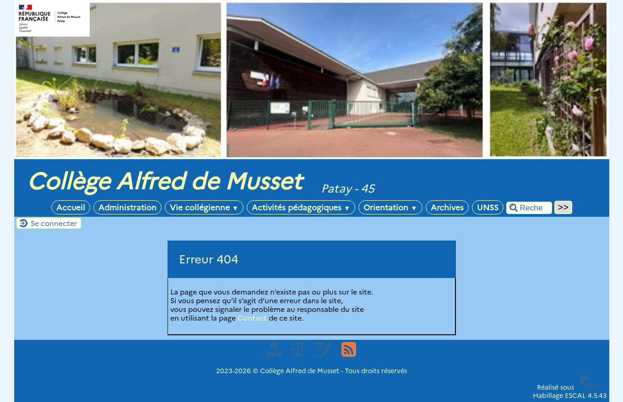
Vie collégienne (204, 207)
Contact (252, 318)
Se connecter (54, 223)
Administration (127, 207)
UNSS (487, 207)
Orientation (390, 207)
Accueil (70, 207)
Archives (447, 207)
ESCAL (575, 395)
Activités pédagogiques (301, 207)
